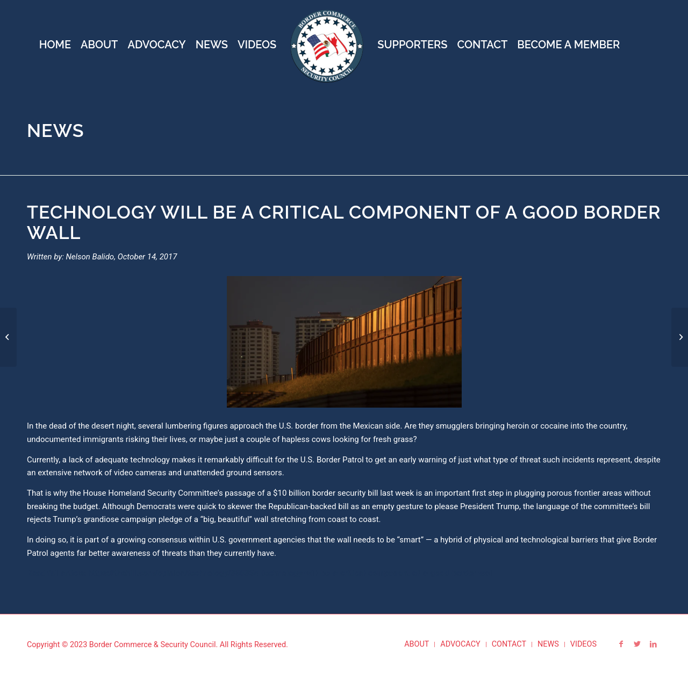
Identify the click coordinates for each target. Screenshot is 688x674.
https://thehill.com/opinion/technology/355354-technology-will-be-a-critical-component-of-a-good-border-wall (290, 573)
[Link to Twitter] (637, 644)
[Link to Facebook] (621, 644)
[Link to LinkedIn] (653, 644)
